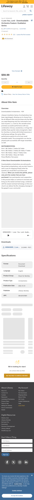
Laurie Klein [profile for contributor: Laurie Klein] (22, 28)
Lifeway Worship (6, 420)
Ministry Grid (5, 418)
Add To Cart (17, 87)
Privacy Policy (5, 401)
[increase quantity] (29, 82)
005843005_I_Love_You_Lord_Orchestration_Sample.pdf (12, 247)
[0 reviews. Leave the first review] (8, 34)
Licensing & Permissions (8, 399)
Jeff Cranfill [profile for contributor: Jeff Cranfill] (7, 28)
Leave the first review (23, 34)
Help (19, 403)
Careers (3, 395)
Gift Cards (21, 399)
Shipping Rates (22, 395)
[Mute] (26, 235)
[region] (17, 486)
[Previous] (4, 235)
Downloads (4, 424)
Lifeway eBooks (5, 428)
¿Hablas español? (27, 14)
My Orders (21, 390)
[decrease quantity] (5, 82)
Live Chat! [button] (21, 405)
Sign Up (5, 454)
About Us (3, 390)
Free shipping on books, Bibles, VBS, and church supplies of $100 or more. (17, 2)
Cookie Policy (18, 484)
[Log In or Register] (24, 6)
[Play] (8, 235)
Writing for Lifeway (6, 405)
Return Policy (22, 397)
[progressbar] (28, 235)
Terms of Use (5, 403)
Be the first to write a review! (17, 375)
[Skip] (12, 235)
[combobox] (17, 11)
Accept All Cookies (17, 495)
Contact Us (4, 393)
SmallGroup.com (6, 430)
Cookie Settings (17, 490)
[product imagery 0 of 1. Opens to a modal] (17, 52)
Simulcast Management (8, 426)
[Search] (30, 11)
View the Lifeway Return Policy (21, 94)
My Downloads (22, 393)
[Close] (32, 475)
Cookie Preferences (23, 401)
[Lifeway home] (7, 6)
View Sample (17, 71)
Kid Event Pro (5, 422)
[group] (17, 234)
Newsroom (4, 397)
